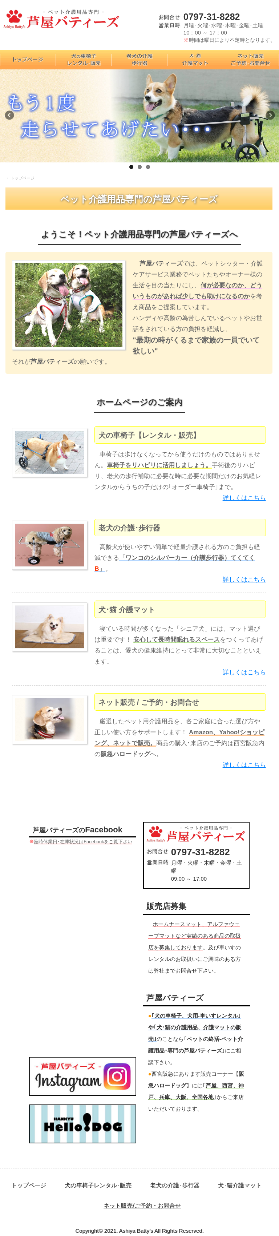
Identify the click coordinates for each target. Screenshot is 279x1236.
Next (271, 117)
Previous (12, 117)
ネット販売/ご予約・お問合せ (142, 1206)
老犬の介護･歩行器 (174, 1185)
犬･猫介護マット (240, 1185)
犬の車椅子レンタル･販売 (98, 1185)
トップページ (28, 1185)
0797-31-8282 (211, 17)
